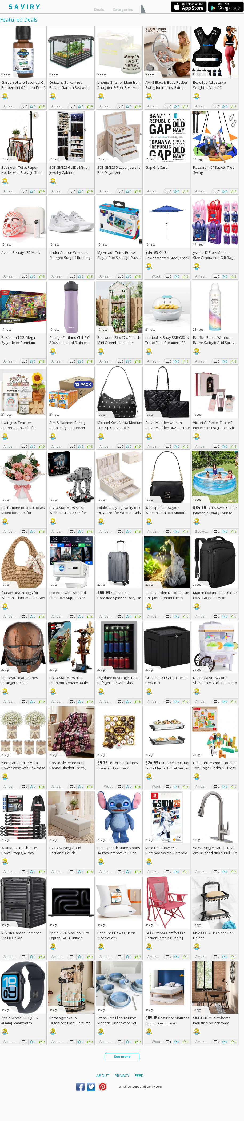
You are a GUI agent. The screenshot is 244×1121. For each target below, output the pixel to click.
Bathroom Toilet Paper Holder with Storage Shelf (22, 170)
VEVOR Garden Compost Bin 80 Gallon (21, 935)
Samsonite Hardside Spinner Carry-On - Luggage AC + (119, 597)
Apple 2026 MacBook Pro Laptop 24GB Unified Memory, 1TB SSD (69, 937)
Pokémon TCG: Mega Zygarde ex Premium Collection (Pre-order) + (22, 342)
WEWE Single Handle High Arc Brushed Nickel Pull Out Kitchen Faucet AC (215, 852)
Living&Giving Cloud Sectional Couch (65, 850)
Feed (139, 1075)
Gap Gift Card (156, 167)
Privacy (121, 1075)
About (102, 1075)
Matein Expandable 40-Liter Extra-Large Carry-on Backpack (215, 597)
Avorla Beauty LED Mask (20, 252)
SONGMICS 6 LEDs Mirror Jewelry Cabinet (69, 170)
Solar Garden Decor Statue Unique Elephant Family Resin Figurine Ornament (167, 597)
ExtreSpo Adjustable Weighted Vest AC (209, 85)
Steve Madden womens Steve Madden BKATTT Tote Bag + (167, 427)
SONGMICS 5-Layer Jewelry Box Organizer (119, 170)
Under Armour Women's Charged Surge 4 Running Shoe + (69, 257)
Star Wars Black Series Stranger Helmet (19, 680)
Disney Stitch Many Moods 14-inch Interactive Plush (118, 850)
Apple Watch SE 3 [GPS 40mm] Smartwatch (19, 1020)
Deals (99, 9)
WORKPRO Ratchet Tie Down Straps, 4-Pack (19, 850)
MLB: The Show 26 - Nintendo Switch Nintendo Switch (166, 852)
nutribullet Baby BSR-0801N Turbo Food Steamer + (167, 340)
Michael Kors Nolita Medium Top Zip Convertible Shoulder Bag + (119, 427)
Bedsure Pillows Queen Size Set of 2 (116, 935)
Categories (123, 9)
